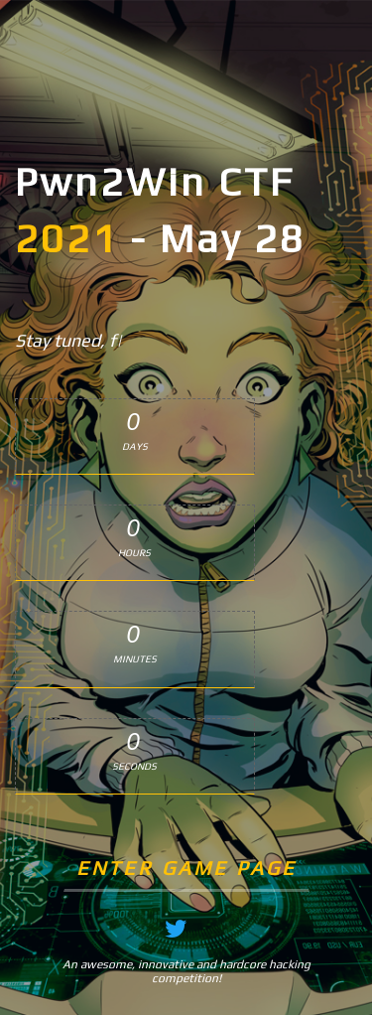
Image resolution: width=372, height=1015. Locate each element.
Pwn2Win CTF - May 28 (160, 210)
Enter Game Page (186, 867)
